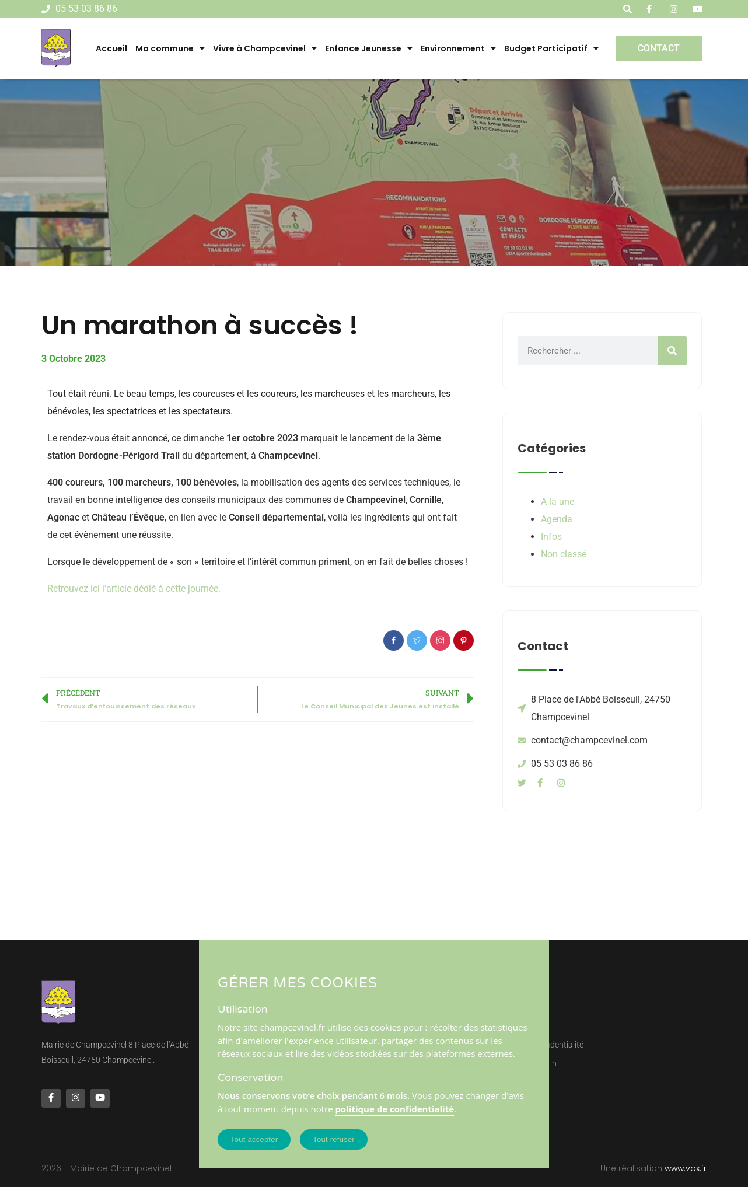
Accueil (111, 48)
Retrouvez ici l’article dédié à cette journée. (134, 588)
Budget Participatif (551, 48)
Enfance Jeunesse (369, 48)
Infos (551, 536)
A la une (557, 501)
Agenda (556, 519)
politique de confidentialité (395, 1109)
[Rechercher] (672, 350)
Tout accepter (254, 1139)
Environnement (458, 48)
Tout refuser (334, 1139)
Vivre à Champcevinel (265, 48)
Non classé (563, 554)
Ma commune (170, 48)
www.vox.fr (686, 1168)
